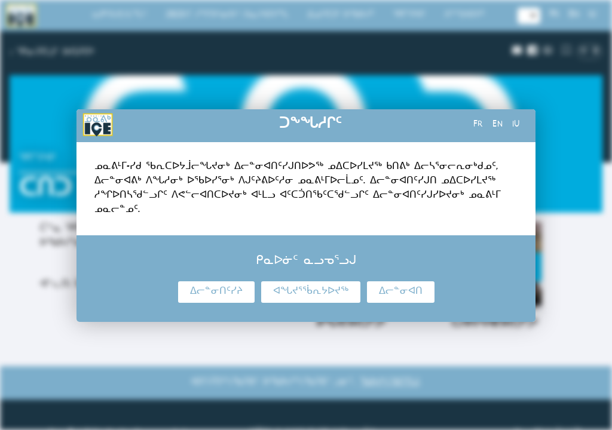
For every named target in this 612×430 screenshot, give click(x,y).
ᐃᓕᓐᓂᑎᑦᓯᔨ (216, 292)
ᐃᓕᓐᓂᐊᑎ (401, 292)
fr (478, 125)
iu (516, 125)
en (497, 125)
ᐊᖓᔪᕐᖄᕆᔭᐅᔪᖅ (310, 292)
